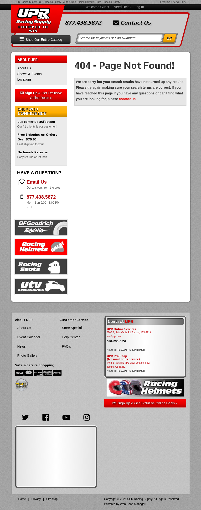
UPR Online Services (121, 329)
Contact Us (132, 23)
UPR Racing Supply (26, 1)
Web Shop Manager (132, 504)
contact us (127, 99)
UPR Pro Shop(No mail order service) (123, 357)
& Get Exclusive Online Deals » (41, 95)
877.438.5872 (178, 1)
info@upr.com (114, 336)
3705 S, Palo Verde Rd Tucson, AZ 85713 (129, 332)
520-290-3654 (116, 341)
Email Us (165, 1)
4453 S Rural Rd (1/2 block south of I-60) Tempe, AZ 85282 (128, 364)
